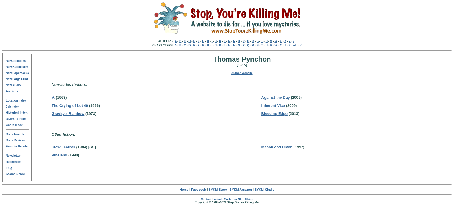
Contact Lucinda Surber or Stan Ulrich (227, 199)
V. (53, 97)
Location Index (16, 100)
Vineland (59, 155)
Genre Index (14, 125)
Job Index (12, 106)
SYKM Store (218, 189)
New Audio (13, 85)
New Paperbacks (17, 73)
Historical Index (16, 112)
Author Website (242, 73)
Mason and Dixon (277, 147)
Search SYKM (15, 174)
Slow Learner (63, 147)
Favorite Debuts (17, 146)
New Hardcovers (17, 67)
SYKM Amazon (241, 189)
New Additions (16, 60)
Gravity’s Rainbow (68, 113)
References (13, 161)
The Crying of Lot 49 (70, 105)
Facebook (198, 189)
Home (184, 189)
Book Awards (15, 134)
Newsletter (13, 155)
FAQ (9, 168)
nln (295, 45)
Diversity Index (16, 118)
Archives (12, 91)
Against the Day (275, 97)
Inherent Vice (273, 105)
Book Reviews (15, 140)
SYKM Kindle (264, 189)
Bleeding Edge (274, 113)
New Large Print (17, 79)
